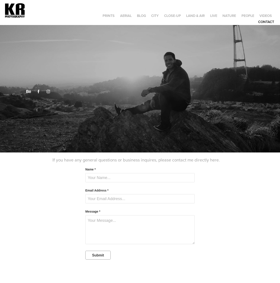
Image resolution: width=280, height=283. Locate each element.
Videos (265, 15)
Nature (229, 15)
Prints (109, 15)
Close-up (172, 15)
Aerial (126, 15)
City (155, 15)
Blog (141, 15)
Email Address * (96, 190)
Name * (90, 169)
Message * (92, 211)
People (248, 15)
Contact (266, 21)
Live (213, 15)
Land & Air (195, 15)
